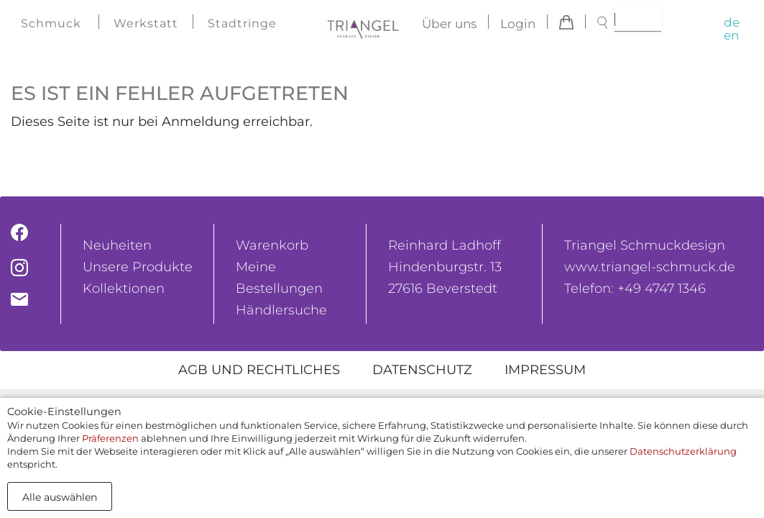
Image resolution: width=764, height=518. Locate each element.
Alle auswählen (59, 497)
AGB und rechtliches (259, 370)
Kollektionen (124, 288)
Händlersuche (281, 310)
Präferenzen (110, 438)
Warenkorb (272, 245)
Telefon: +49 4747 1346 (635, 288)
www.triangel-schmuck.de (649, 267)
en (731, 35)
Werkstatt (146, 23)
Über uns (449, 24)
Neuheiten (117, 245)
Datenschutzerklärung (683, 451)
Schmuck (51, 23)
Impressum (545, 370)
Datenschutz (422, 370)
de (732, 22)
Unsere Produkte (138, 267)
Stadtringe (242, 23)
